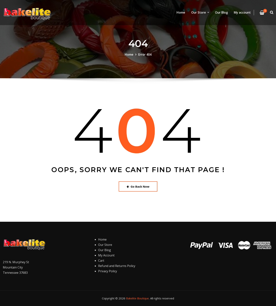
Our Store (200, 13)
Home (181, 13)
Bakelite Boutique (137, 298)
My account (242, 13)
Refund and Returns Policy (116, 266)
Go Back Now (138, 186)
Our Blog (221, 13)
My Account (106, 255)
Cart (101, 260)
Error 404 (144, 54)
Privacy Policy (107, 271)
